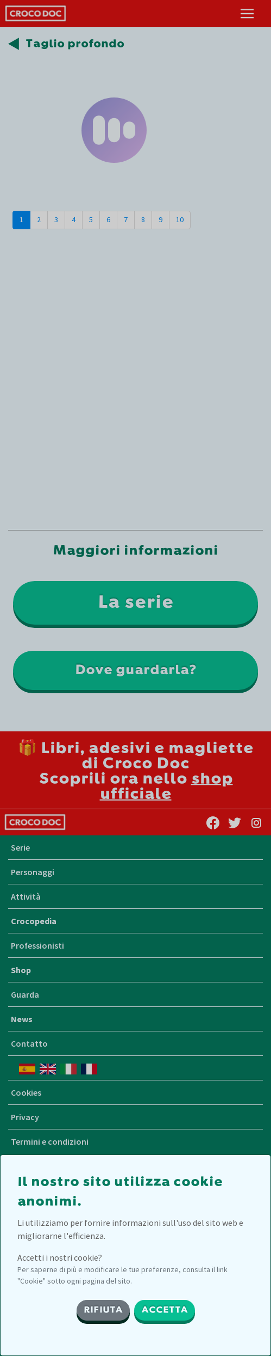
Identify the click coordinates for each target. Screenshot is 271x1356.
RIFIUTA (103, 1310)
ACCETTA (164, 1310)
